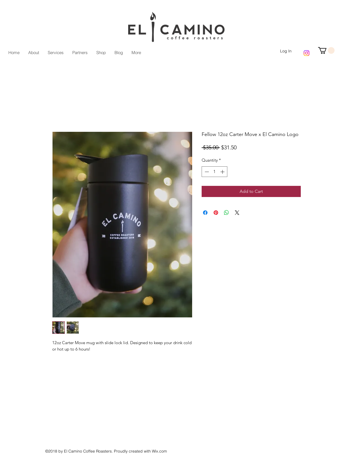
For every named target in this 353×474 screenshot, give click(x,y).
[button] (326, 50)
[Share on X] (237, 212)
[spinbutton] (214, 172)
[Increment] (223, 172)
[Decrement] (206, 172)
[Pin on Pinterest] (216, 212)
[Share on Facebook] (205, 212)
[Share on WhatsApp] (226, 212)
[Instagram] (306, 53)
